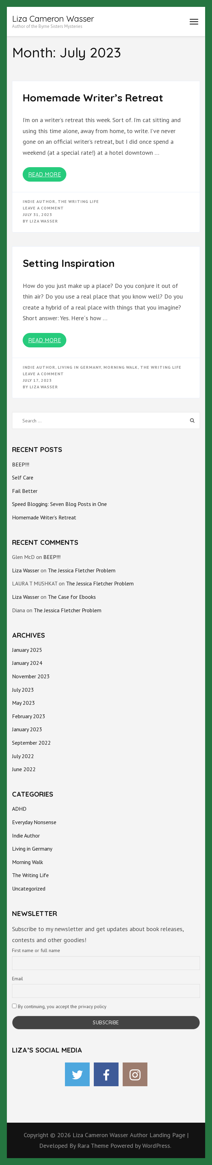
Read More (44, 174)
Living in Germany (79, 367)
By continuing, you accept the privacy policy (59, 1006)
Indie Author (39, 201)
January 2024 (27, 662)
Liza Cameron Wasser (53, 18)
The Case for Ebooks (72, 596)
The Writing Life (78, 201)
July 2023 (23, 689)
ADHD (19, 808)
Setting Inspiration (69, 263)
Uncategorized (28, 888)
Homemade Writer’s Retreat (93, 97)
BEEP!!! (20, 464)
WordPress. (156, 1146)
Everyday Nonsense (34, 822)
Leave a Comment (43, 208)
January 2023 (27, 729)
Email (17, 978)
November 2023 (31, 676)
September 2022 (31, 742)
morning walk (120, 367)
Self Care (22, 477)
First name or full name (36, 950)
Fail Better (24, 490)
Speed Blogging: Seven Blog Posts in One (59, 503)
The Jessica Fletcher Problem (81, 570)
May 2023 (23, 702)
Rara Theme (93, 1146)
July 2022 (23, 756)
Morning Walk (27, 862)
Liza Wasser (44, 221)
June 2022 (24, 769)
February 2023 (28, 716)
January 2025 (27, 649)
